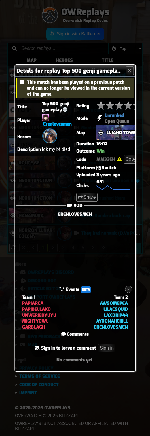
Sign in (107, 348)
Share (87, 197)
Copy (131, 159)
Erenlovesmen (57, 124)
